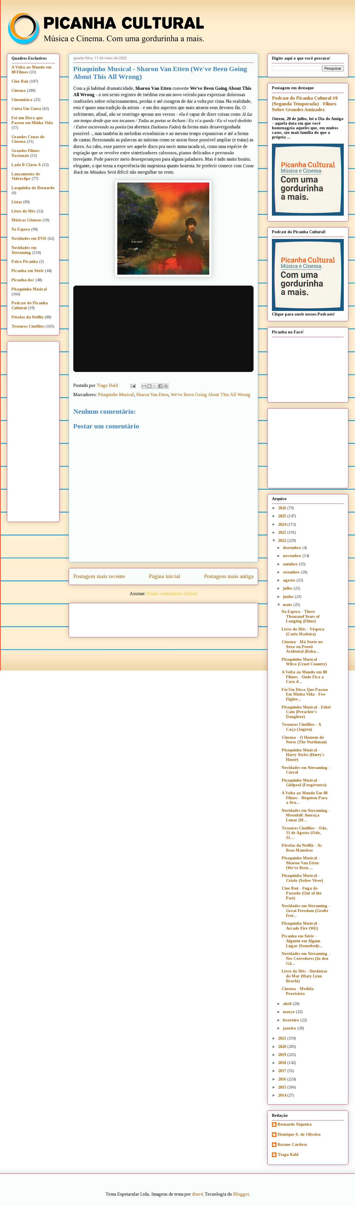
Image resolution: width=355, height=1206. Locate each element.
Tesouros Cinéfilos (27, 326)
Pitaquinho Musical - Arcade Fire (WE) (301, 925)
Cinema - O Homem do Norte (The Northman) (304, 740)
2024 (282, 524)
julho (288, 588)
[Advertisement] (212, 618)
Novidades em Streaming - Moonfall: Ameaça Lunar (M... (306, 815)
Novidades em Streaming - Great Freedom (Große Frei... (306, 911)
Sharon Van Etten (152, 394)
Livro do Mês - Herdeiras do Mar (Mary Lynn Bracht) (304, 976)
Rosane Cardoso (292, 1144)
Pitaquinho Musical (116, 394)
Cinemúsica (21, 100)
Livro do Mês (23, 211)
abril (288, 1004)
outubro (291, 564)
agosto (289, 580)
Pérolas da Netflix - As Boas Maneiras (302, 847)
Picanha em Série (27, 271)
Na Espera (20, 229)
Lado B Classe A (26, 165)
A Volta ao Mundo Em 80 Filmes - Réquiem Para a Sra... (304, 798)
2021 (282, 1038)
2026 (282, 508)
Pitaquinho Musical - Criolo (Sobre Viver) (302, 878)
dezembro (292, 548)
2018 (282, 1063)
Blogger (241, 1194)
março (289, 1012)
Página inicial (164, 576)
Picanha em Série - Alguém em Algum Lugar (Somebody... (302, 941)
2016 (282, 1079)
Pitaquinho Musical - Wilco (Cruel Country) (304, 661)
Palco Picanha (24, 261)
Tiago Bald (288, 1154)
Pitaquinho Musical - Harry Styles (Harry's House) (303, 755)
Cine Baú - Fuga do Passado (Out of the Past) (302, 893)
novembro (292, 556)
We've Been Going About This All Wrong (210, 394)
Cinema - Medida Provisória (298, 991)
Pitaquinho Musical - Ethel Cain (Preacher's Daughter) (306, 712)
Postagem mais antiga (229, 576)
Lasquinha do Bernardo (33, 188)
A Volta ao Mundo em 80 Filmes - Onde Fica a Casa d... (304, 677)
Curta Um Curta (26, 109)
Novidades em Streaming (24, 250)
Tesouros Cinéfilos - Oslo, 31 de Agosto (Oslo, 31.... (305, 833)
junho (289, 597)
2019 (282, 1055)
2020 (282, 1046)
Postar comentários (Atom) (172, 593)
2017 (282, 1071)
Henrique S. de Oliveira (299, 1134)
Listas (16, 202)
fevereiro (291, 1020)
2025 (282, 516)
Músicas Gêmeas (26, 220)
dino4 (197, 1194)
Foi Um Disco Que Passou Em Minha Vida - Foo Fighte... (305, 694)
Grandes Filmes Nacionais (25, 153)
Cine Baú (19, 81)
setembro (292, 572)
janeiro (290, 1028)
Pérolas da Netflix (27, 317)
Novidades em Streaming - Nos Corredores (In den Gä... (306, 958)
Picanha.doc (22, 280)
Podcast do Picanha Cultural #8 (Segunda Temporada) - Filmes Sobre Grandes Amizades (304, 103)
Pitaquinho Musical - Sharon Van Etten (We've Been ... (301, 863)
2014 (282, 1095)
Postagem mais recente (99, 576)
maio (288, 605)
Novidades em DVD (28, 238)
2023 (282, 532)
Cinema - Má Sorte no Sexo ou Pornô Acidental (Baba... (302, 647)
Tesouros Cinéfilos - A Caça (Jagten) (301, 727)
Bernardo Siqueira (295, 1124)
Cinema (18, 90)
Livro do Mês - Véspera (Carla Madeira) (303, 631)
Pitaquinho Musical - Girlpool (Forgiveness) (304, 782)
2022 (282, 540)
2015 (282, 1087)
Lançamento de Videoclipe (25, 176)
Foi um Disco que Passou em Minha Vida (32, 120)
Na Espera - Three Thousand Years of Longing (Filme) (300, 616)
